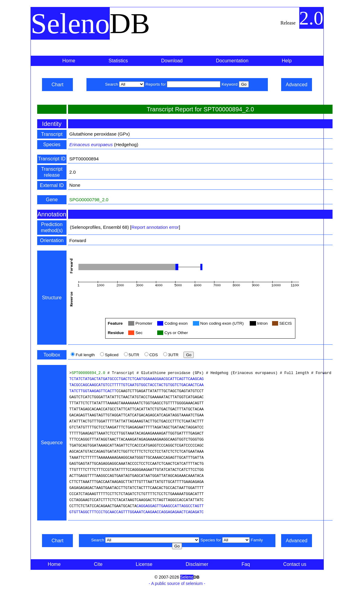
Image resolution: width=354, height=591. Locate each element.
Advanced (296, 84)
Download (172, 60)
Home (68, 60)
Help (287, 60)
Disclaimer (197, 564)
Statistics (118, 60)
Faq (246, 564)
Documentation (232, 60)
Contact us (294, 564)
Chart (57, 84)
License (144, 564)
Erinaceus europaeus (91, 144)
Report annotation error (155, 227)
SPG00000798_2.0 (88, 199)
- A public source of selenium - (177, 583)
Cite (98, 564)
